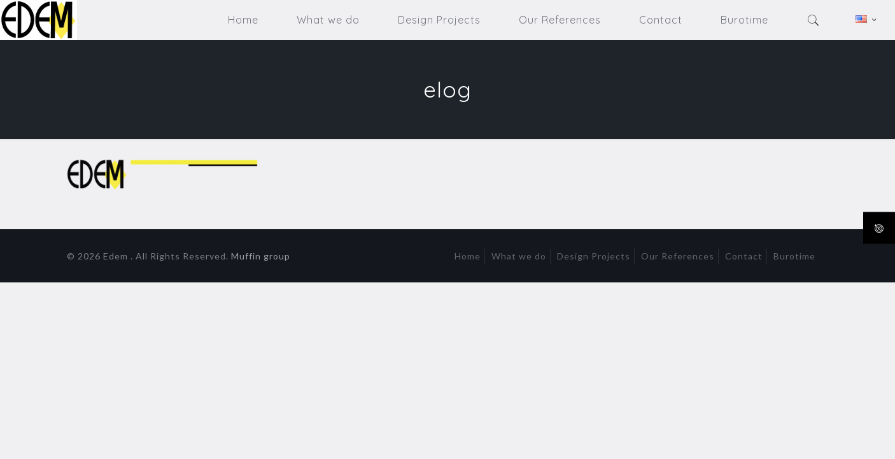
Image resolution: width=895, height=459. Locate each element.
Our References (677, 256)
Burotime (794, 256)
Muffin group (260, 256)
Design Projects (593, 256)
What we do (518, 256)
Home (468, 256)
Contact (744, 256)
